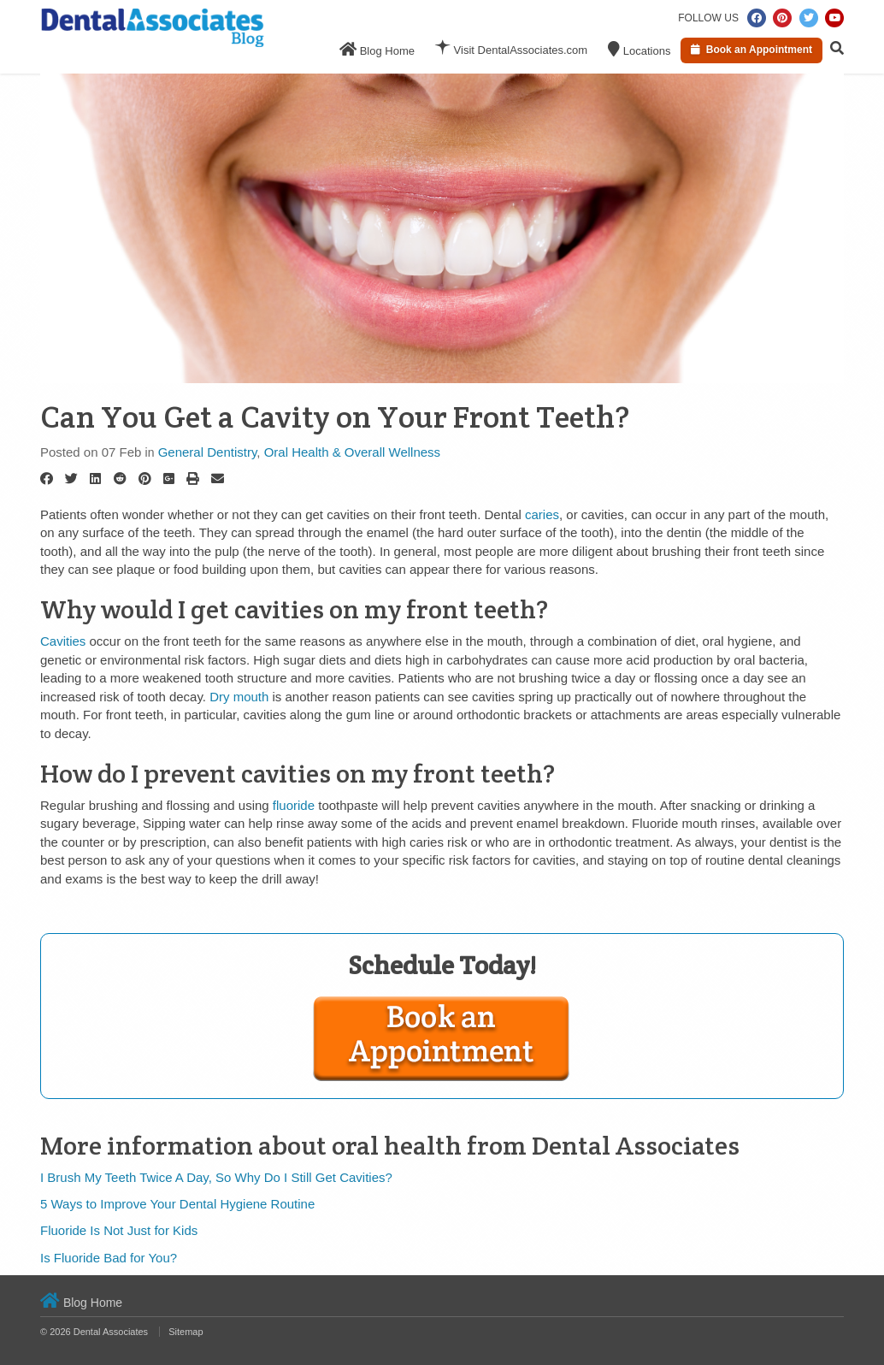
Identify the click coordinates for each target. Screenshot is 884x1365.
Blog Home (377, 49)
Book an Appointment (751, 50)
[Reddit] (120, 478)
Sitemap (185, 1332)
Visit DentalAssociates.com (511, 47)
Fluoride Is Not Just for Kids (118, 1230)
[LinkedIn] (95, 478)
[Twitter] (71, 478)
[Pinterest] (144, 478)
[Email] (217, 478)
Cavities (62, 641)
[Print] (192, 478)
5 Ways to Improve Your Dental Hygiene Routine (177, 1204)
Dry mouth (238, 696)
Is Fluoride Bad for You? (108, 1257)
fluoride (294, 805)
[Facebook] (46, 478)
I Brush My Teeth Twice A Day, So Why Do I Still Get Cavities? (216, 1177)
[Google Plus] (168, 478)
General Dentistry (207, 452)
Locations (639, 49)
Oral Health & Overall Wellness (352, 452)
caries (542, 514)
